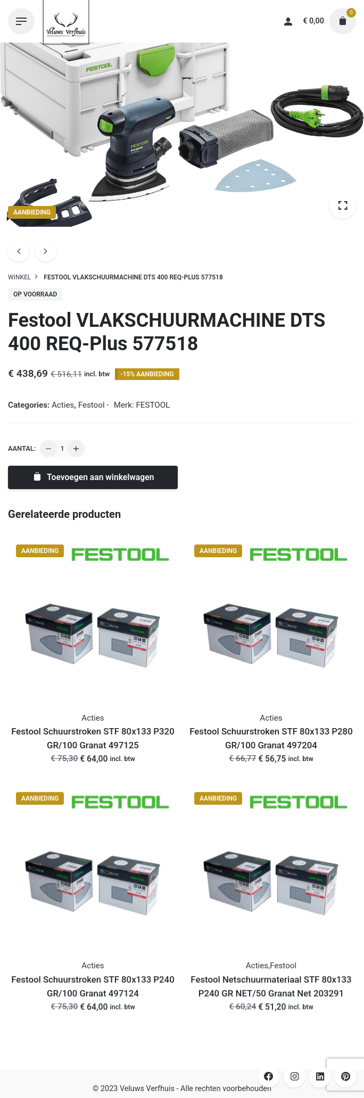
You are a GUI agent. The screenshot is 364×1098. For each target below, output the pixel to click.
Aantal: (22, 448)
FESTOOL (153, 405)
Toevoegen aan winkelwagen (93, 477)
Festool (91, 405)
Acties (63, 405)
